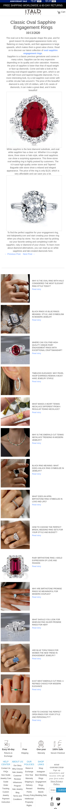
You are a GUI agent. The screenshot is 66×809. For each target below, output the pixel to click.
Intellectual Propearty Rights (29, 802)
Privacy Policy (29, 795)
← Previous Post (13, 254)
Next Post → (29, 254)
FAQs (6, 772)
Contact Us (5, 768)
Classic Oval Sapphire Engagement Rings (33, 25)
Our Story (17, 765)
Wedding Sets (41, 795)
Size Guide (5, 775)
